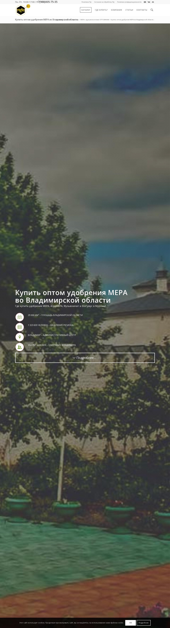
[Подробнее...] (85, 358)
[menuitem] (86, 2)
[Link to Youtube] (145, 2)
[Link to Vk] (149, 2)
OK (130, 623)
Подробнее (143, 623)
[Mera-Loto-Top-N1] (22, 10)
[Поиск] (152, 10)
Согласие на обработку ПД (104, 2)
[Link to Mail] (153, 2)
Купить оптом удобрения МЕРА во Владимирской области (46, 19)
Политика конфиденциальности (129, 2)
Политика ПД (86, 2)
